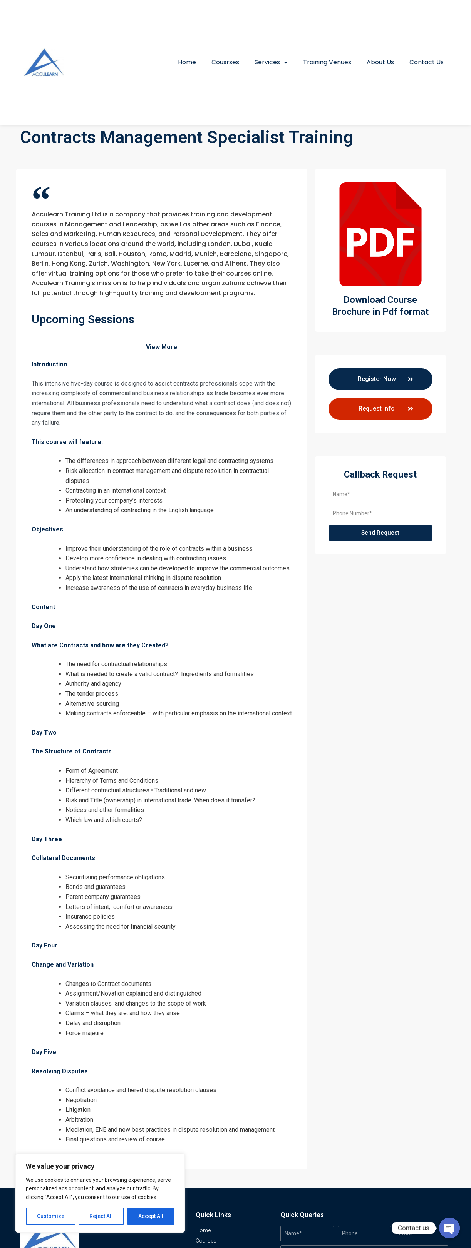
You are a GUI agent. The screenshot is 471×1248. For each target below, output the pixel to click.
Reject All (101, 1216)
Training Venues (327, 62)
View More (161, 347)
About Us (380, 62)
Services (271, 62)
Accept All (150, 1216)
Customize (50, 1216)
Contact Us (426, 62)
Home (187, 62)
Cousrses (225, 62)
